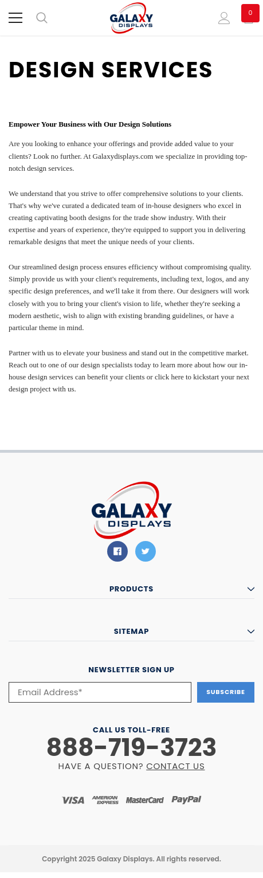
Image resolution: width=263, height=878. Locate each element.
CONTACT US (175, 766)
